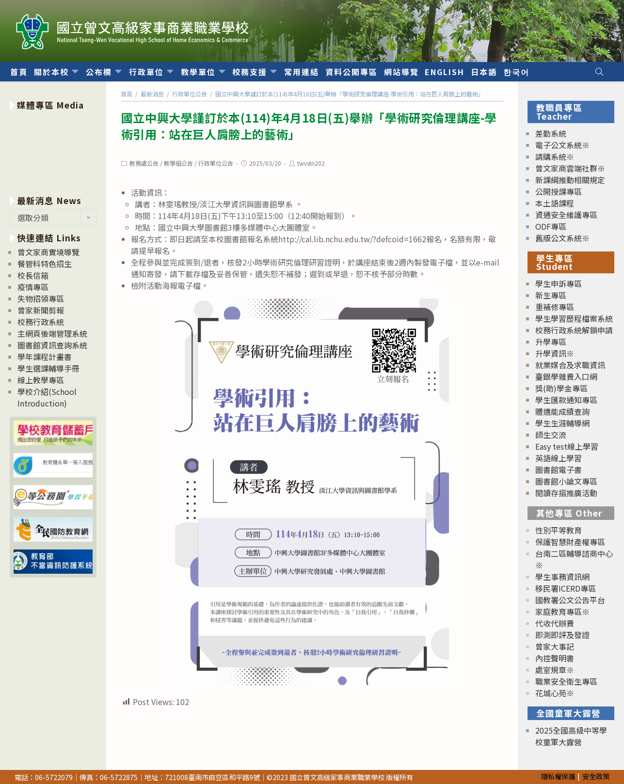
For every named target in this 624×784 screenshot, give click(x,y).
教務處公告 (144, 163)
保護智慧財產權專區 (570, 542)
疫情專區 (32, 287)
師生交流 (550, 434)
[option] (53, 150)
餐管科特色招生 (44, 263)
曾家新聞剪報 (40, 310)
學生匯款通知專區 (566, 400)
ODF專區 (550, 226)
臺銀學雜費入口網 (566, 376)
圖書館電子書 (558, 469)
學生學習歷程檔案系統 (574, 318)
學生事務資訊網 (562, 576)
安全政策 (595, 776)
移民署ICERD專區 (565, 588)
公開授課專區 (558, 191)
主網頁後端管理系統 (52, 333)
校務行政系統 (40, 322)
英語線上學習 (558, 458)
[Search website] (599, 72)
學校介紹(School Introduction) (47, 397)
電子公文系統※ (562, 145)
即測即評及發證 (562, 635)
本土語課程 (554, 203)
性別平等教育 (558, 530)
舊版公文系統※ (562, 238)
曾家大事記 (554, 646)
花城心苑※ (554, 693)
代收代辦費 (554, 623)
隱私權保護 (558, 776)
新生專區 (550, 295)
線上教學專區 (40, 380)
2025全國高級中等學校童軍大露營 (571, 736)
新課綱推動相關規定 (570, 180)
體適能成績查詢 (562, 411)
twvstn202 (311, 163)
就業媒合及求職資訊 (570, 365)
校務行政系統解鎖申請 (574, 330)
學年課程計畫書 (44, 356)
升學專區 (550, 341)
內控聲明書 (554, 658)
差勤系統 (550, 133)
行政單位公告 (215, 163)
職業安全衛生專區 (566, 681)
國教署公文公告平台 (570, 600)
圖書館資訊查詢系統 (52, 345)
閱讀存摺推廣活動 (566, 493)
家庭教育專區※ (562, 611)
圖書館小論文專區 (566, 481)
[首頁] (126, 94)
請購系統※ (554, 156)
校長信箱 (32, 275)
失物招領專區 (40, 298)
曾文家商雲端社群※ (570, 168)
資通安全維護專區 (566, 214)
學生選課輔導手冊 (48, 368)
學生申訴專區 (558, 283)
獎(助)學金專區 (561, 388)
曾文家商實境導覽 (48, 252)
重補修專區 (554, 307)
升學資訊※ (554, 353)
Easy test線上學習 (566, 446)
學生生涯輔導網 (562, 423)
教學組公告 (178, 163)
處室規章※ (554, 669)
